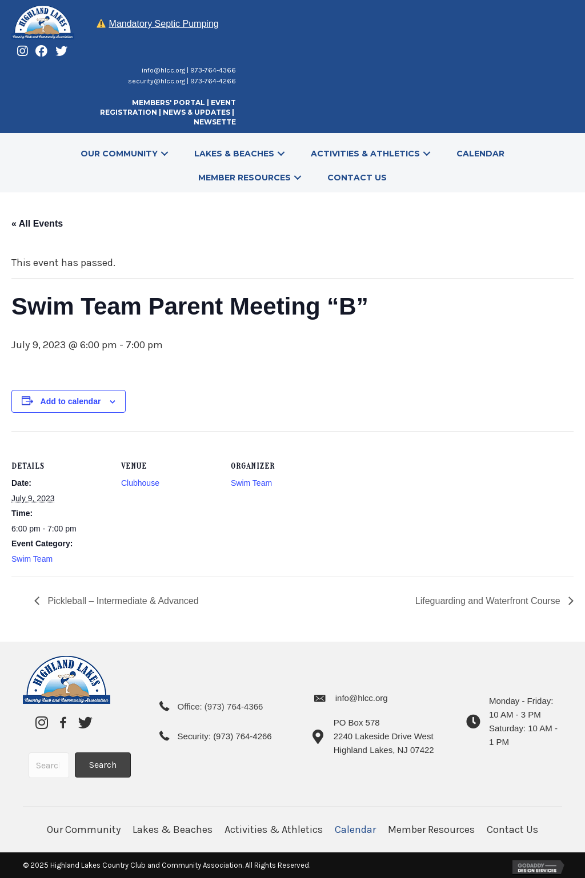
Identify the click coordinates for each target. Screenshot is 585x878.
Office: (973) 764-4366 (220, 706)
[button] (164, 153)
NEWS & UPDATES (196, 112)
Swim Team (32, 558)
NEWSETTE (215, 122)
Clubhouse (140, 483)
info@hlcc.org (163, 70)
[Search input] (49, 765)
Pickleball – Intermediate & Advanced (122, 601)
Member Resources (431, 829)
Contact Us (512, 829)
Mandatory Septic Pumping (164, 24)
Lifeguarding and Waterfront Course (489, 601)
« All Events (37, 223)
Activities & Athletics (274, 829)
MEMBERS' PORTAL (168, 102)
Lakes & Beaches (173, 829)
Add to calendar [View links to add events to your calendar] (71, 401)
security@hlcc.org (156, 81)
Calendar (355, 829)
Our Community (84, 829)
